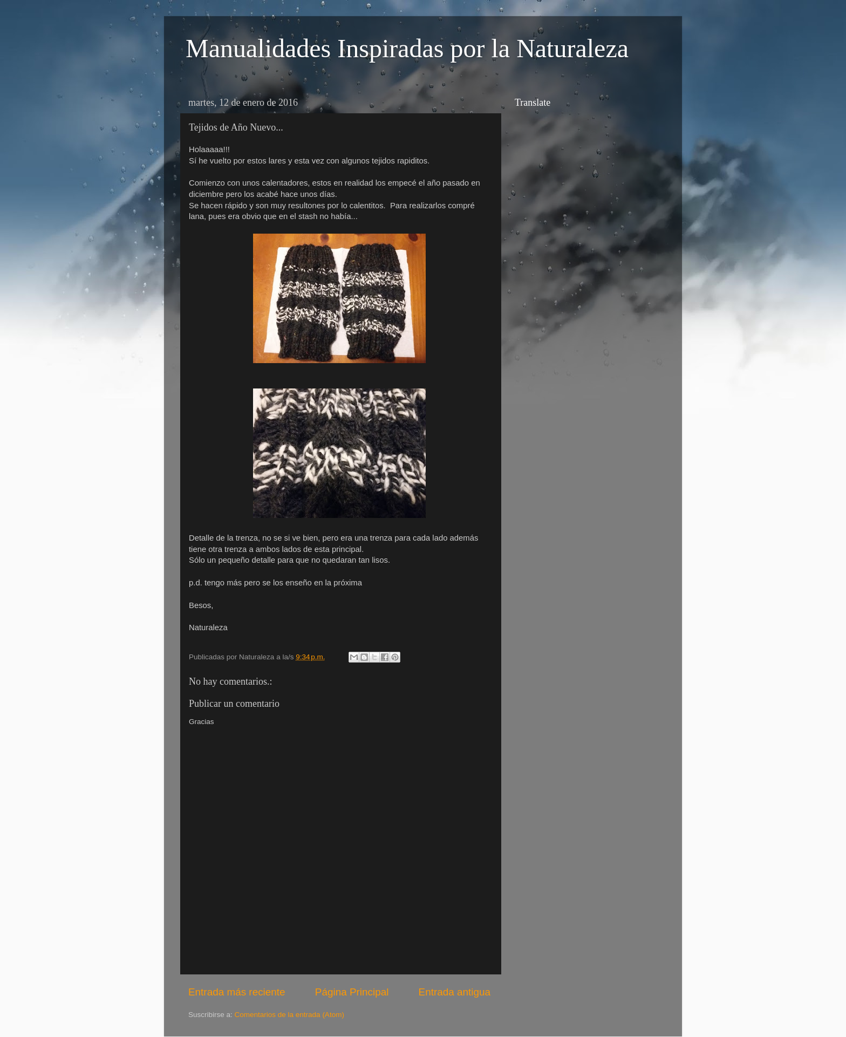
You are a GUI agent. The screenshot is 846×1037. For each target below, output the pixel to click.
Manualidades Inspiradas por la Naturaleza (407, 48)
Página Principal (352, 992)
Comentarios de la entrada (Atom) (289, 1015)
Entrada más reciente (236, 992)
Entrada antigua (454, 992)
